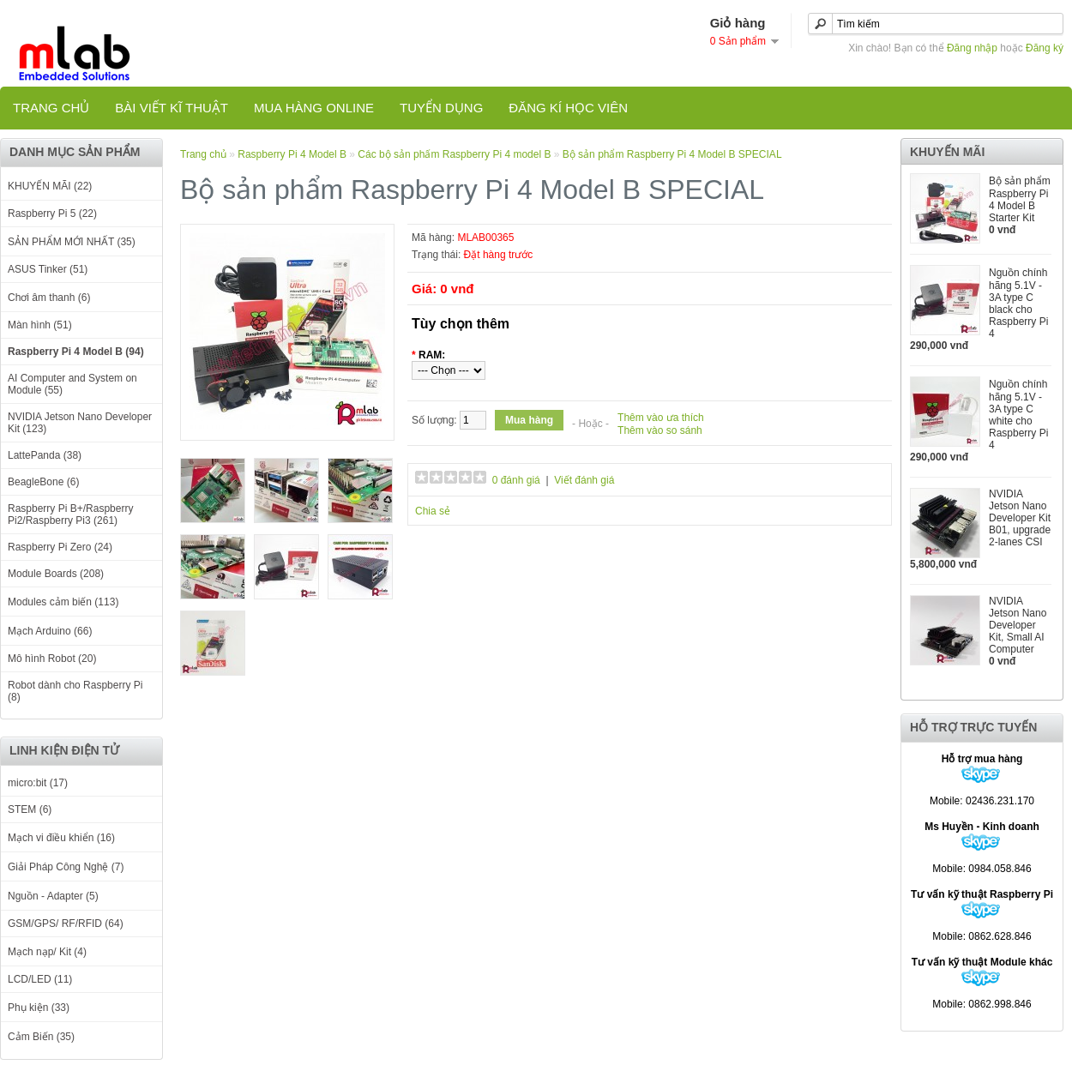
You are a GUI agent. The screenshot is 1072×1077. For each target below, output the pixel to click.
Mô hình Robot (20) (52, 659)
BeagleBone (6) (43, 482)
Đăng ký (1044, 48)
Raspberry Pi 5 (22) (52, 214)
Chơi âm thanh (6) (49, 298)
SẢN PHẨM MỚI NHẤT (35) (72, 242)
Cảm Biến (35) (41, 1037)
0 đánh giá (516, 480)
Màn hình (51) (40, 325)
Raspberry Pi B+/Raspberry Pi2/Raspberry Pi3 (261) (70, 514)
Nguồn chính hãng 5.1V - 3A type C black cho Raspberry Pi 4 (1018, 303)
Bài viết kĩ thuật (171, 107)
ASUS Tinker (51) (47, 269)
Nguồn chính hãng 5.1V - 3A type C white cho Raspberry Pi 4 (1018, 414)
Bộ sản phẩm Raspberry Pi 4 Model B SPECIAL (672, 154)
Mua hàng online (314, 107)
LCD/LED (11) (40, 979)
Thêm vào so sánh (659, 430)
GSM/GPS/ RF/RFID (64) (65, 924)
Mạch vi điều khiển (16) (61, 838)
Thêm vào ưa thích (660, 418)
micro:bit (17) (38, 783)
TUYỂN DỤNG (441, 107)
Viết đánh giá (584, 480)
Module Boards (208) (56, 574)
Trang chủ (51, 107)
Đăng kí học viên (568, 107)
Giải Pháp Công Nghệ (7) (65, 867)
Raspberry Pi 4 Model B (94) (76, 352)
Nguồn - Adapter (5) (53, 896)
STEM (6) (29, 809)
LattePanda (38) (44, 455)
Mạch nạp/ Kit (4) (47, 952)
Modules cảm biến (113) (63, 602)
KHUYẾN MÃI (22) (50, 186)
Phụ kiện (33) (38, 1008)
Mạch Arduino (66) (50, 631)
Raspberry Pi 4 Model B (293, 154)
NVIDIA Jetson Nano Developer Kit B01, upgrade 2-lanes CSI (1020, 518)
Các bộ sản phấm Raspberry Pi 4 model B (454, 154)
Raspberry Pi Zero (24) (60, 547)
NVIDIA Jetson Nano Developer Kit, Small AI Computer (1017, 625)
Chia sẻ (432, 511)
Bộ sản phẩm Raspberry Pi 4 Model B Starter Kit (1020, 199)
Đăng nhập (972, 48)
